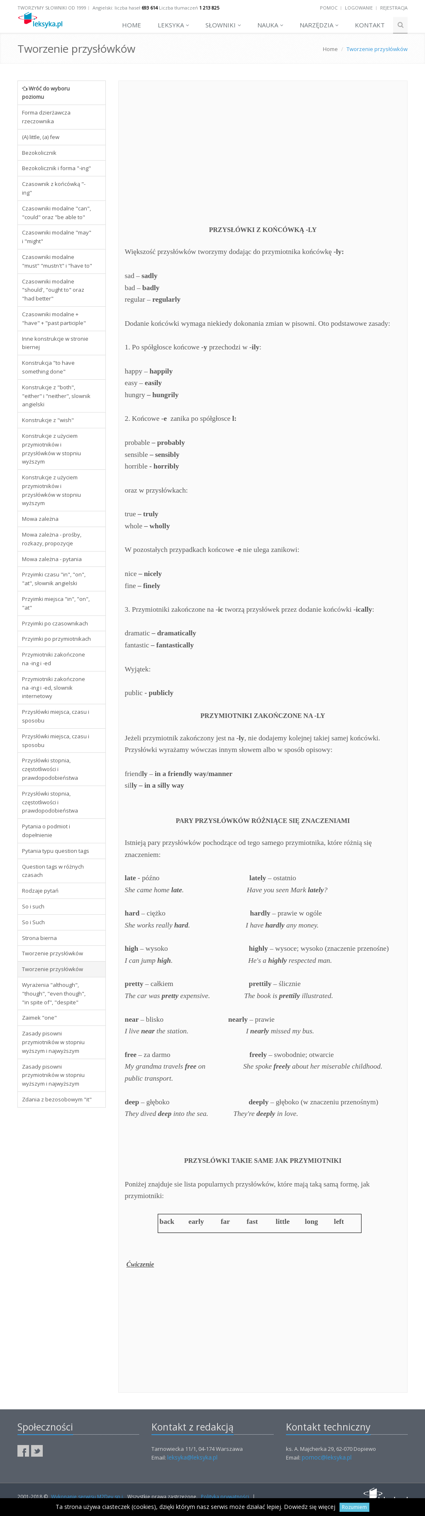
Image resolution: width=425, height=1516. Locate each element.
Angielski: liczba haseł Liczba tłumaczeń (156, 8)
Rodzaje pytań (40, 890)
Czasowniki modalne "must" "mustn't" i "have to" (57, 261)
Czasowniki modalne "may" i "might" (56, 237)
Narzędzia (319, 25)
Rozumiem (354, 1507)
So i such (33, 906)
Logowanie (359, 8)
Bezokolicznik (39, 152)
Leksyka (173, 25)
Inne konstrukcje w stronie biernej (55, 343)
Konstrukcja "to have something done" (48, 367)
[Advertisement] (61, 1240)
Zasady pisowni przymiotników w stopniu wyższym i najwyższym (53, 1042)
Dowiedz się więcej (309, 1507)
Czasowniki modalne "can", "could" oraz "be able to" (56, 213)
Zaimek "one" (39, 1017)
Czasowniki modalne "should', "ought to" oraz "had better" (53, 290)
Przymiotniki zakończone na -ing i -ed (53, 659)
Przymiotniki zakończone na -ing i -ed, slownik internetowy (53, 687)
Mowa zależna (40, 518)
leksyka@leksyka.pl (192, 1457)
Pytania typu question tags (55, 850)
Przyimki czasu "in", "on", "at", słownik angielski (53, 579)
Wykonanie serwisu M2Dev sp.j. (87, 1496)
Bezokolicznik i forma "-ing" (56, 168)
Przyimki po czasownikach (55, 623)
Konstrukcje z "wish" (48, 420)
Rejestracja (394, 8)
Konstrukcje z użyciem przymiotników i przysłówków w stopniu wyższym (51, 448)
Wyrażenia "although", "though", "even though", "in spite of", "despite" (53, 993)
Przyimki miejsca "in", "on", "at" (56, 603)
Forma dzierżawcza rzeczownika (46, 117)
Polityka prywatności (225, 1496)
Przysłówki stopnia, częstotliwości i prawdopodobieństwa (50, 769)
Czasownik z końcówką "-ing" (53, 188)
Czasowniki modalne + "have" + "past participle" (54, 318)
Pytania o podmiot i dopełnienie (46, 831)
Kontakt (370, 25)
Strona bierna (39, 938)
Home (131, 25)
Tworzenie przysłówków (52, 953)
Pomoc (328, 8)
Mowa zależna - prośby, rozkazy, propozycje (51, 539)
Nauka (270, 25)
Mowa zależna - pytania (52, 559)
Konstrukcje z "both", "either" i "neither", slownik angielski (56, 395)
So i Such (33, 922)
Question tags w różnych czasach (53, 871)
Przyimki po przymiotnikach (56, 638)
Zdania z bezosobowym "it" (57, 1099)
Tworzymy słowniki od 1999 (51, 8)
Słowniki (223, 25)
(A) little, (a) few (40, 137)
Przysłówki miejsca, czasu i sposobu (55, 716)
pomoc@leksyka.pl (327, 1457)
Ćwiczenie (140, 1264)
